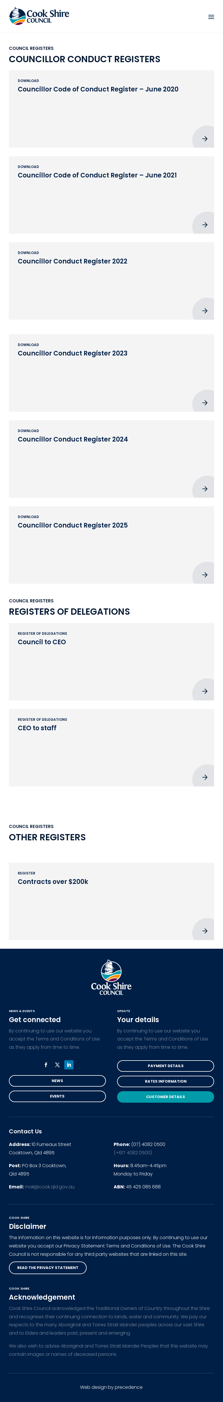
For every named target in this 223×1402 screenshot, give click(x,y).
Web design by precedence (111, 1387)
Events (57, 1096)
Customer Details (165, 1097)
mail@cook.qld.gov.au (50, 1187)
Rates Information (166, 1081)
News (57, 1080)
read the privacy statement (47, 1267)
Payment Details (166, 1066)
